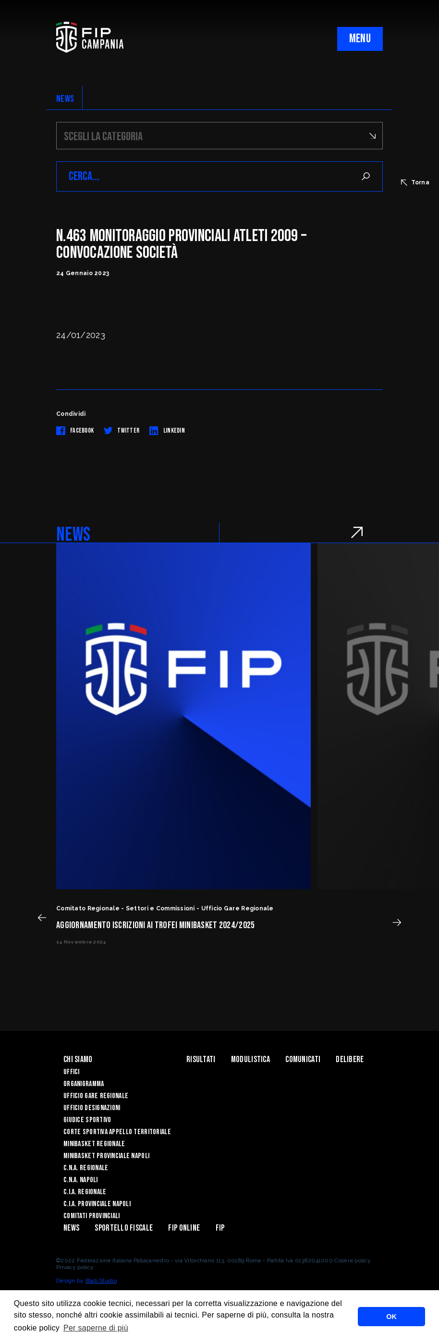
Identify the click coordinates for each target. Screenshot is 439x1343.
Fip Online (184, 1228)
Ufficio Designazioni (92, 1108)
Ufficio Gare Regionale (95, 1096)
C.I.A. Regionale (84, 1192)
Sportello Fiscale (124, 1228)
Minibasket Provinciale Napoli (106, 1156)
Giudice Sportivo (87, 1120)
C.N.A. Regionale (85, 1168)
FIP (220, 1228)
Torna (415, 182)
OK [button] (391, 1316)
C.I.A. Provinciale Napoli (97, 1204)
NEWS (65, 99)
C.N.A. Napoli (80, 1180)
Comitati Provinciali (91, 1216)
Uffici (71, 1072)
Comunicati (302, 1059)
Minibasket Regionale (94, 1144)
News (71, 1228)
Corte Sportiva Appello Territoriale (117, 1132)
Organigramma (83, 1084)
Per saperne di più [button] (95, 1328)
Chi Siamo (78, 1059)
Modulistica (250, 1059)
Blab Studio (101, 1280)
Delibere (350, 1059)
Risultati (201, 1059)
